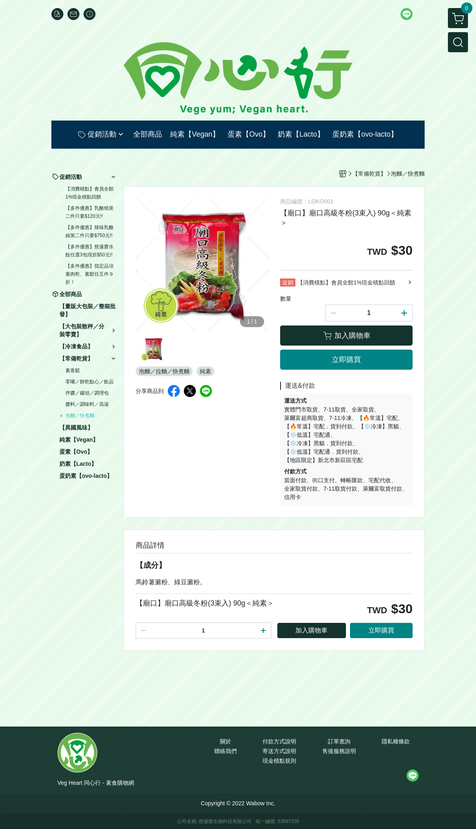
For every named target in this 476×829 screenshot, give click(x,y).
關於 (225, 741)
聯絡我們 (225, 751)
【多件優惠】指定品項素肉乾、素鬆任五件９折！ (89, 274)
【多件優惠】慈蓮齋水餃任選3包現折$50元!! (89, 251)
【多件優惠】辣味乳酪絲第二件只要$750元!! (89, 231)
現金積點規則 (279, 760)
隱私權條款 (396, 741)
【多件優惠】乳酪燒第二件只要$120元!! (89, 212)
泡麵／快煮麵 (79, 415)
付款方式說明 (279, 741)
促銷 (287, 282)
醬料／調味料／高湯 (87, 404)
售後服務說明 (339, 751)
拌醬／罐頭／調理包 (87, 393)
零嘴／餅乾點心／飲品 (89, 382)
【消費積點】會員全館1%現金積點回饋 (89, 193)
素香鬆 (72, 370)
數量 (285, 298)
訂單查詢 (339, 741)
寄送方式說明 (279, 751)
